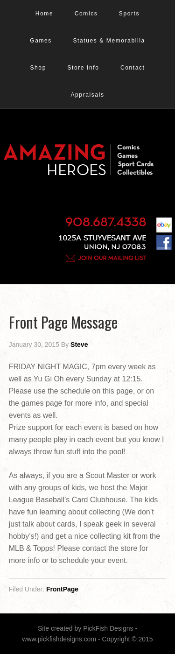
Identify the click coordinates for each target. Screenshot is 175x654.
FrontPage (62, 589)
